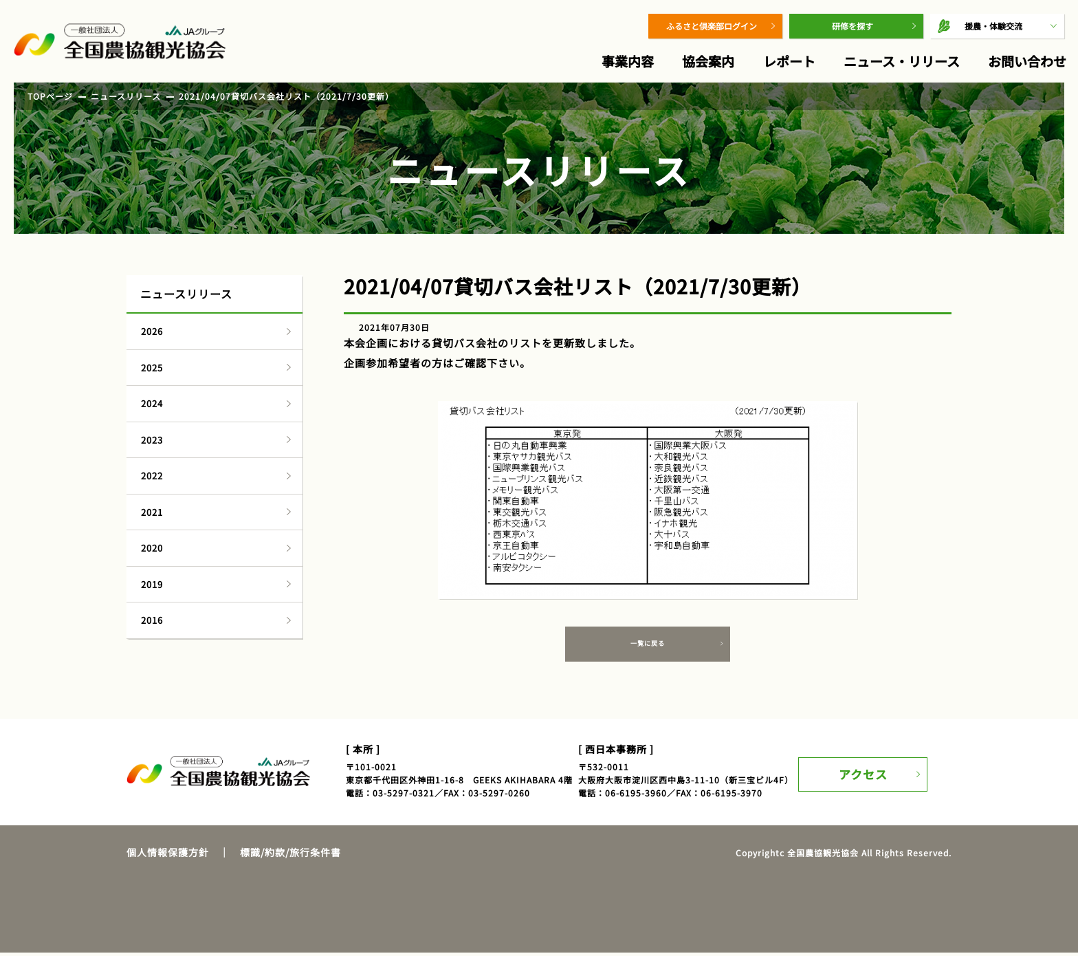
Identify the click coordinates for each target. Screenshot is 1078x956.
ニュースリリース (126, 96)
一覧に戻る (648, 646)
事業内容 (628, 61)
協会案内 (708, 61)
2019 (152, 584)
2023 (152, 439)
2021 (152, 512)
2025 (152, 367)
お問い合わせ (1027, 61)
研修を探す (852, 26)
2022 (152, 475)
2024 (152, 403)
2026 (152, 331)
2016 (152, 620)
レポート (789, 61)
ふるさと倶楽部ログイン (711, 26)
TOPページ (50, 96)
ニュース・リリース (902, 61)
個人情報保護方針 (167, 855)
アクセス (867, 773)
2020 (152, 547)
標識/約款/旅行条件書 (290, 855)
